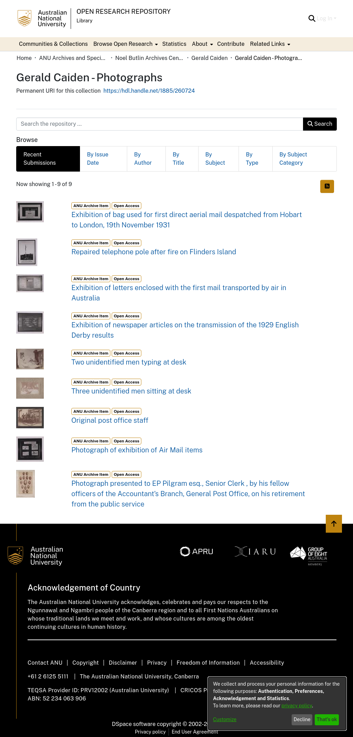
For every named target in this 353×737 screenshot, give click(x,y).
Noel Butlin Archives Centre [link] (149, 58)
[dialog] (277, 703)
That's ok (327, 719)
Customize (224, 719)
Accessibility (267, 662)
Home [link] (24, 58)
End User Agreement (195, 732)
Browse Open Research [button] (123, 44)
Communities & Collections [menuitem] (53, 44)
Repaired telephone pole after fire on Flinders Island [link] (153, 252)
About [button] (200, 44)
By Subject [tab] (215, 158)
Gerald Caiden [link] (209, 58)
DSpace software (134, 724)
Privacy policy (150, 732)
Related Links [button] (267, 44)
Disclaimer (123, 662)
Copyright (85, 662)
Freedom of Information (208, 662)
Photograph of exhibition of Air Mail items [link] (137, 450)
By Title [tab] (178, 158)
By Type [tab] (252, 158)
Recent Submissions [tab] (39, 158)
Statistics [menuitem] (174, 44)
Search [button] (319, 124)
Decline (302, 719)
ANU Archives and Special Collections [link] (73, 58)
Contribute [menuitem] (230, 44)
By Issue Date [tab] (97, 158)
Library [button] (84, 20)
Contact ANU (45, 662)
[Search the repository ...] (159, 124)
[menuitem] (125, 44)
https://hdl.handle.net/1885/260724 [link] (149, 91)
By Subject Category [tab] (293, 158)
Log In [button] (325, 18)
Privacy (157, 662)
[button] (312, 18)
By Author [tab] (143, 158)
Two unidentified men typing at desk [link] (128, 362)
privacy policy (297, 705)
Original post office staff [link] (110, 420)
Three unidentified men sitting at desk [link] (131, 391)
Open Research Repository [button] (124, 11)
